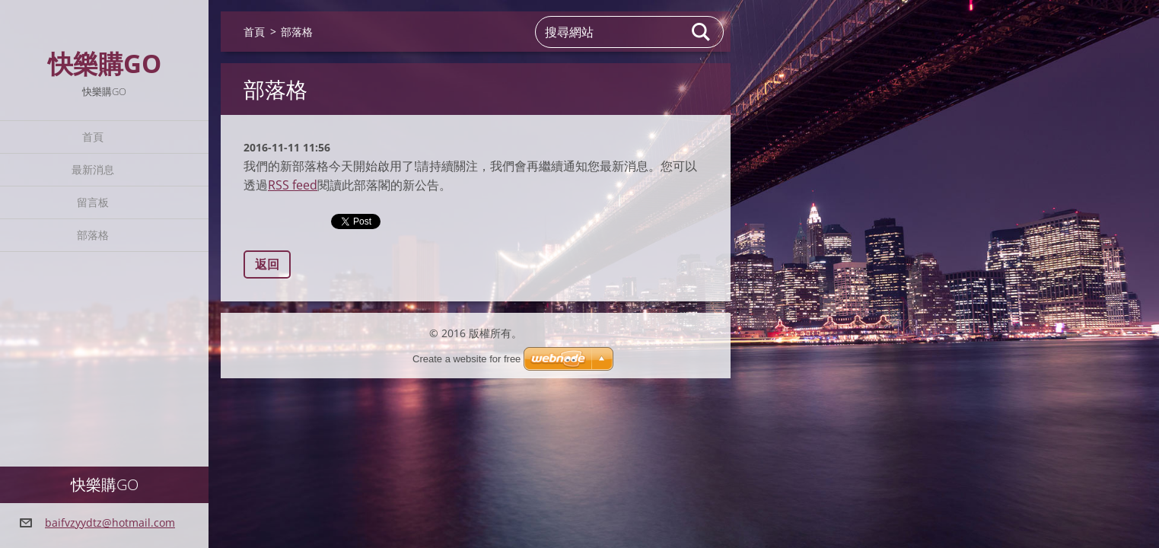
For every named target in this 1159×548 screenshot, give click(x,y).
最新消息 (93, 169)
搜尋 (702, 32)
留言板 (93, 202)
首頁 (92, 136)
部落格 (93, 235)
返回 (267, 264)
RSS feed (292, 185)
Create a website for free (466, 359)
